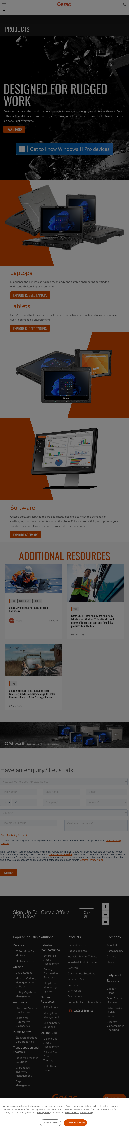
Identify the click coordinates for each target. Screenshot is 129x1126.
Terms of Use (72, 1121)
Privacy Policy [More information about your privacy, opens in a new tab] (44, 1121)
